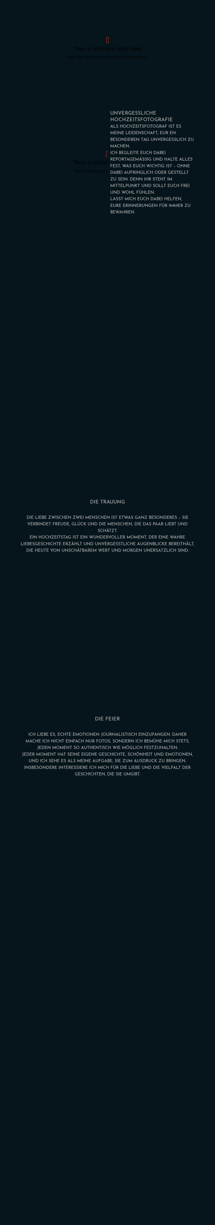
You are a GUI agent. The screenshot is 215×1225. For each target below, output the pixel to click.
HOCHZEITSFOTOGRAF (143, 127)
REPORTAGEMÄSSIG (131, 159)
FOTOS (103, 741)
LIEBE (41, 518)
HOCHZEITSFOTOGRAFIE (141, 119)
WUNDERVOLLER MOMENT (117, 537)
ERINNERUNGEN (140, 206)
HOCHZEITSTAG (54, 537)
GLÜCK (79, 524)
